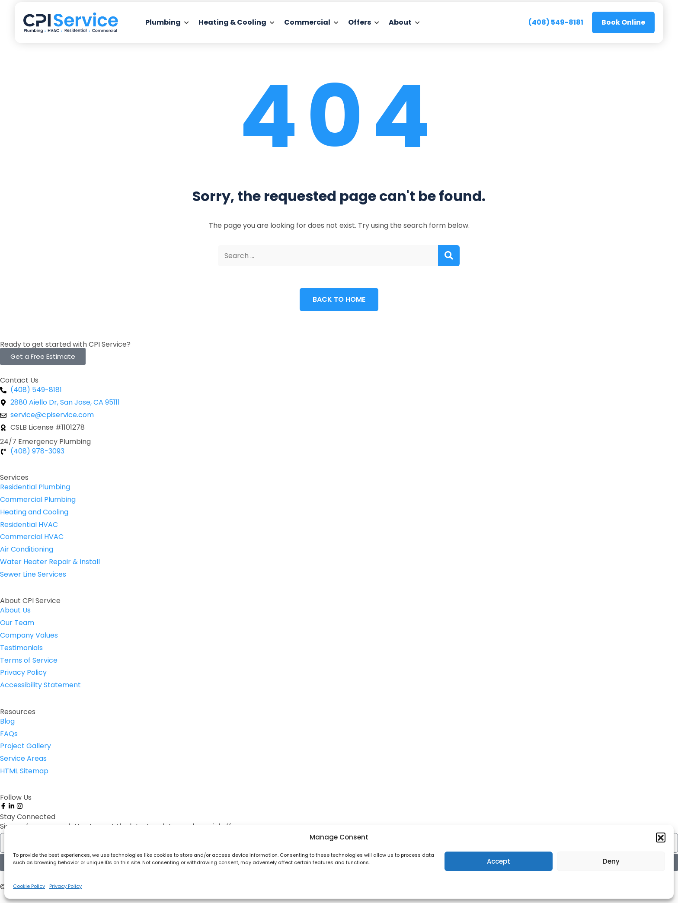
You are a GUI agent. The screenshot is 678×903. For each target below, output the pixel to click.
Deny (611, 861)
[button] (660, 837)
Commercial (307, 22)
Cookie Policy (29, 886)
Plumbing (163, 22)
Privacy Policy (65, 886)
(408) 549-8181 (555, 22)
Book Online (623, 22)
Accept (498, 861)
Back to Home (339, 299)
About (400, 22)
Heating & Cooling (232, 22)
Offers (359, 22)
